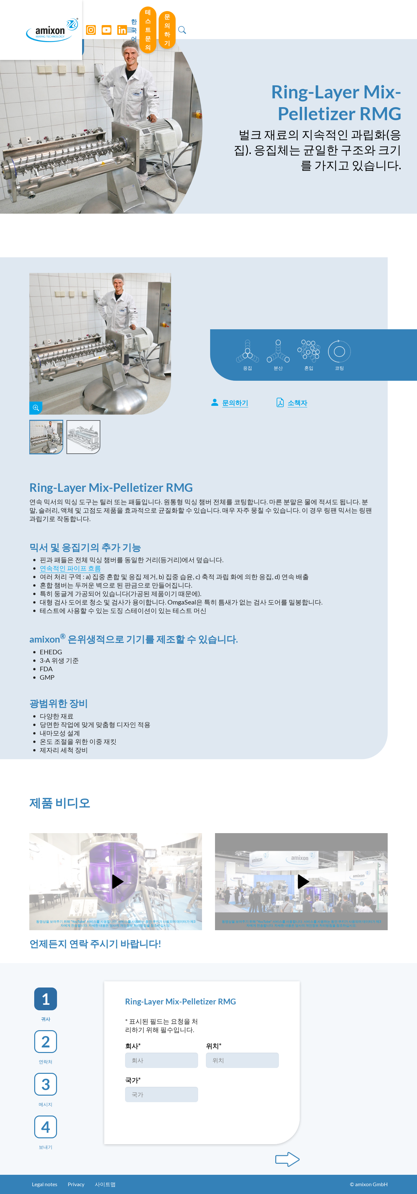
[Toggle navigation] (208, 19)
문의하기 (355, 19)
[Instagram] (89, 19)
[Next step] (287, 1159)
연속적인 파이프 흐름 (70, 568)
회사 (133, 1046)
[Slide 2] (83, 437)
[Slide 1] (46, 437)
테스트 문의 (308, 19)
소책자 (291, 402)
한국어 (270, 19)
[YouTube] (104, 19)
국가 (133, 1080)
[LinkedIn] (120, 19)
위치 (214, 1046)
